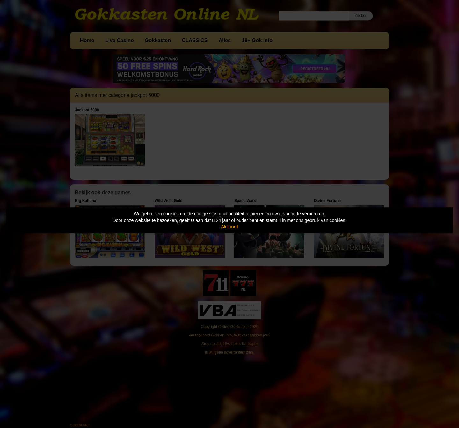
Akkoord (229, 226)
